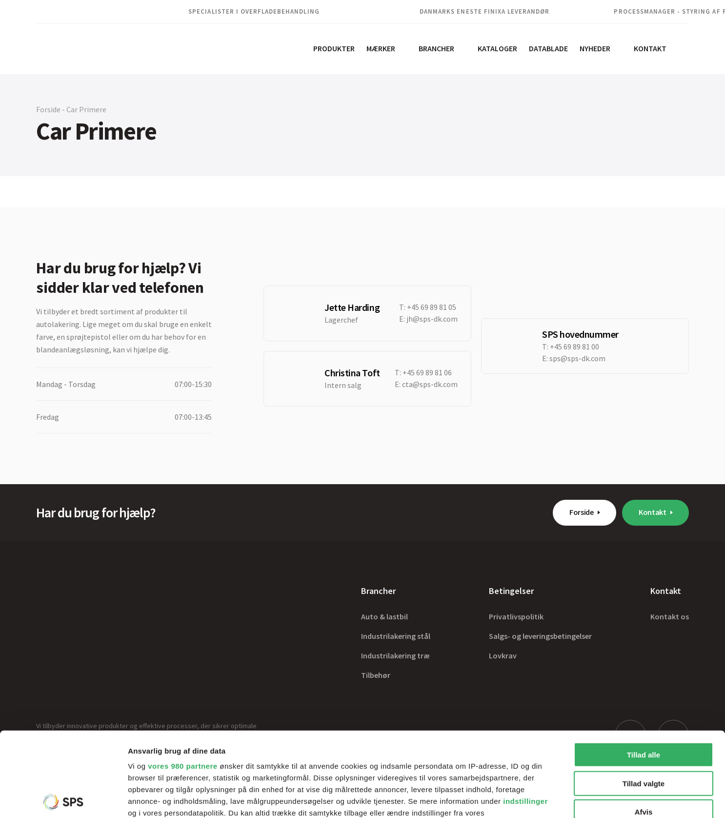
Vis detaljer (507, 799)
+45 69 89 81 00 (574, 346)
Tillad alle (643, 667)
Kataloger (497, 48)
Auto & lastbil (384, 616)
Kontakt (650, 48)
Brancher (436, 48)
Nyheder (595, 48)
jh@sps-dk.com (432, 319)
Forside (581, 512)
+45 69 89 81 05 (431, 307)
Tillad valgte (644, 696)
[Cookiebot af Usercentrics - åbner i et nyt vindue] (63, 799)
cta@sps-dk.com (430, 384)
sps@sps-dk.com (577, 358)
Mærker (380, 48)
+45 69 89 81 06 (427, 372)
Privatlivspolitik (516, 616)
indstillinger (525, 714)
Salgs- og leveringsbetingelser (540, 636)
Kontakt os (669, 616)
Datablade (548, 48)
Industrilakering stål (395, 636)
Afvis (644, 724)
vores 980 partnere (182, 679)
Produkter (334, 48)
